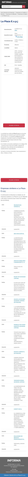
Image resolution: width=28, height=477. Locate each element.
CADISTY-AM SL (18, 409)
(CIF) (16, 30)
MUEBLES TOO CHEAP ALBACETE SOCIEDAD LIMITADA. (19, 326)
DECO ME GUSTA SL (19, 233)
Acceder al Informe (14, 125)
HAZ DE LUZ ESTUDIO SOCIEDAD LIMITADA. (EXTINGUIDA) (19, 301)
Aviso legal (14, 469)
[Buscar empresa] (12, 6)
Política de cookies (14, 470)
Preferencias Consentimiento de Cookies (14, 471)
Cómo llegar (19, 36)
